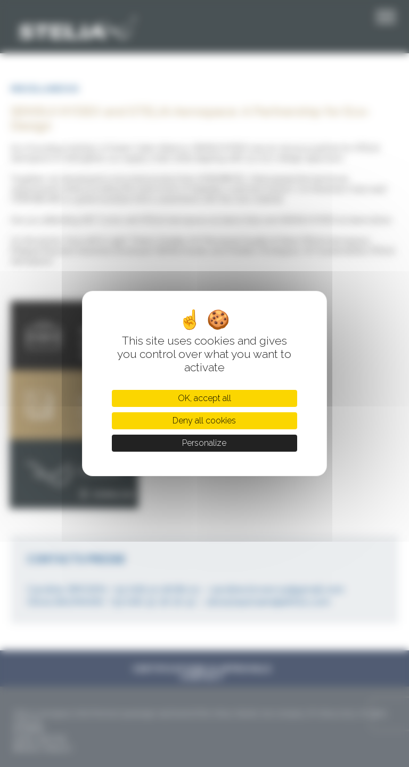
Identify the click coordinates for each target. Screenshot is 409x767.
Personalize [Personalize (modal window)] (204, 443)
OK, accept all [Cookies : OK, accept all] (204, 398)
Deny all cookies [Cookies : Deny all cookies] (204, 420)
